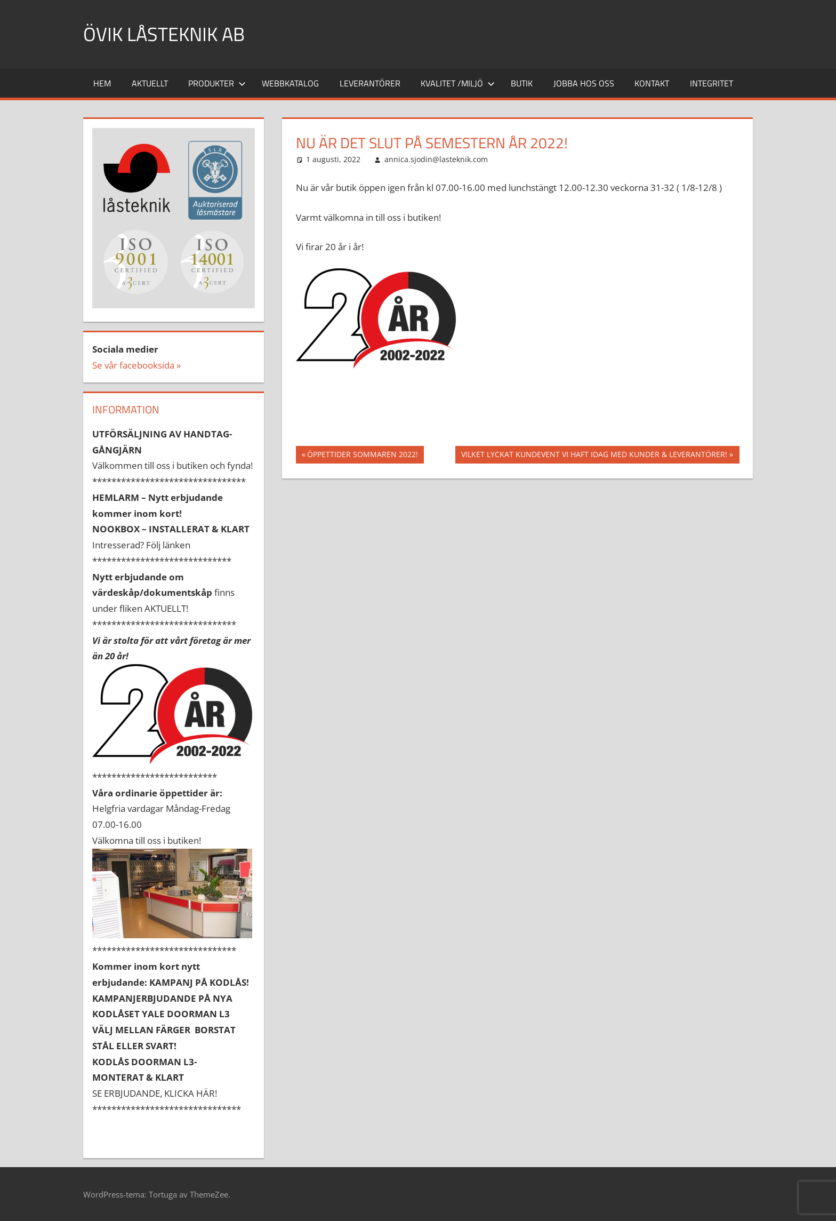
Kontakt (651, 83)
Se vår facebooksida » (136, 365)
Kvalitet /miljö (458, 83)
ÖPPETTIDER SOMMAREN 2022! (362, 456)
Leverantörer (370, 83)
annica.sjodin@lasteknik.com (436, 159)
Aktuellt (150, 83)
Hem (102, 83)
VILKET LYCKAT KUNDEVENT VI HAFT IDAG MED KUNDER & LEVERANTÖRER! (594, 456)
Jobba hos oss (583, 83)
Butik (522, 83)
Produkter (217, 83)
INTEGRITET (711, 83)
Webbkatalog (290, 83)
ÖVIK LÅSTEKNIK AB (164, 34)
